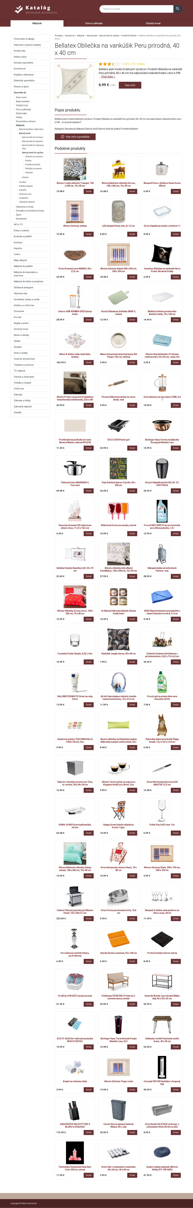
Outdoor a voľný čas (24, 305)
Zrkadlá (17, 412)
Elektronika (21, 113)
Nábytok (37, 23)
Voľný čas (19, 388)
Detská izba (19, 50)
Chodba (22, 182)
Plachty (28, 160)
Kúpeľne (18, 248)
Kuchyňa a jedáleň (23, 236)
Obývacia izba (25, 194)
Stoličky (18, 347)
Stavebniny (21, 219)
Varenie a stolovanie (24, 376)
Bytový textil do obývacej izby (33, 147)
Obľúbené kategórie (23, 287)
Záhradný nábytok (27, 202)
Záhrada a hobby (22, 400)
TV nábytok (19, 370)
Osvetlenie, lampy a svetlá (26, 299)
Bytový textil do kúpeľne (32, 141)
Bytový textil (92, 35)
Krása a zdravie (21, 230)
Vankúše (29, 172)
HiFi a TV (18, 224)
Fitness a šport (21, 86)
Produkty (58, 35)
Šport (18, 215)
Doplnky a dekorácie (24, 74)
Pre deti (17, 317)
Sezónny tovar (21, 329)
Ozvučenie (19, 311)
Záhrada (18, 394)
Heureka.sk (70, 35)
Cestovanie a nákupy (24, 38)
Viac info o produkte (75, 136)
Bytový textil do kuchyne (32, 137)
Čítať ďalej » (108, 76)
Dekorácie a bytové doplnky (27, 45)
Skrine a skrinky (21, 335)
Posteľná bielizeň (128, 35)
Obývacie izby (20, 293)
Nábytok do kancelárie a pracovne (26, 274)
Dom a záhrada (93, 23)
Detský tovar (153, 23)
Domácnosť (19, 68)
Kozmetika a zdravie (26, 121)
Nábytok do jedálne (23, 266)
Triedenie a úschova (24, 365)
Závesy (25, 177)
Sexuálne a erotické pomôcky (30, 210)
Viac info (130, 85)
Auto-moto (21, 97)
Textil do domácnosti (24, 358)
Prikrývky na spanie (33, 168)
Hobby (19, 117)
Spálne (17, 341)
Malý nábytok (20, 260)
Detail (88, 191)
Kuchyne (18, 242)
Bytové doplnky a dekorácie (31, 129)
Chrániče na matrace (34, 156)
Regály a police (21, 323)
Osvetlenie (23, 198)
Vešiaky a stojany (22, 382)
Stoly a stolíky (21, 353)
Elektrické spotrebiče (24, 80)
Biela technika (22, 101)
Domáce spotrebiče (23, 62)
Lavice (17, 254)
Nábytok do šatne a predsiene (28, 281)
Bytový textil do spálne (109, 35)
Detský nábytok (26, 186)
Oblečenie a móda (24, 207)
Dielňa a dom (20, 56)
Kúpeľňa (22, 190)
